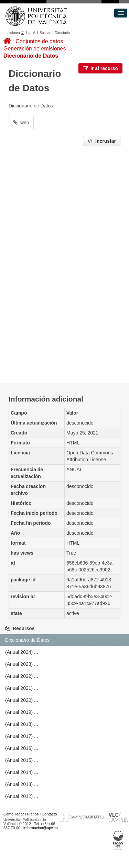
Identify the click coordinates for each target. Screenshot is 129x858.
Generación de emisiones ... (37, 48)
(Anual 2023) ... (21, 664)
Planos (33, 814)
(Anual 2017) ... (21, 736)
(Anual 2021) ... (21, 688)
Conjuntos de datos (39, 41)
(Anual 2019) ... (21, 712)
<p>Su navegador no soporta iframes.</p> (64, 262)
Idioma (17, 33)
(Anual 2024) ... (21, 652)
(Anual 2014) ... (21, 772)
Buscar (45, 33)
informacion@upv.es (40, 828)
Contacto (49, 814)
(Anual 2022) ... (21, 676)
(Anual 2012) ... (21, 796)
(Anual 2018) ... (21, 724)
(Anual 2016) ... (21, 748)
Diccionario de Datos (30, 56)
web (21, 122)
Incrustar (101, 141)
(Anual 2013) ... (21, 784)
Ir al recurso (100, 68)
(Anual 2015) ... (21, 760)
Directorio (62, 33)
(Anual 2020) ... (21, 700)
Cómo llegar (13, 814)
